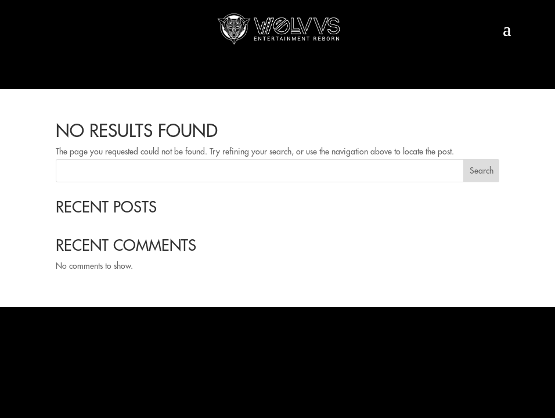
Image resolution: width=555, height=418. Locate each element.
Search (481, 170)
